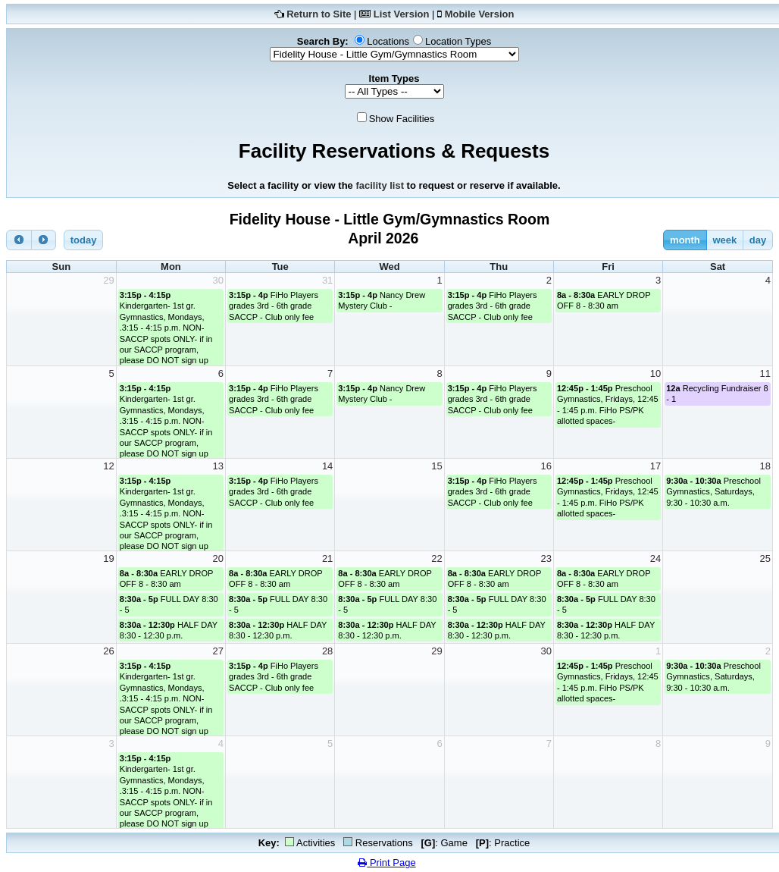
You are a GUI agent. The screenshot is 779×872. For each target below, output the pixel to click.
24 (655, 558)
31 (327, 280)
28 (327, 651)
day (757, 240)
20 (218, 558)
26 (108, 651)
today (83, 240)
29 (108, 280)
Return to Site (318, 14)
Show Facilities (402, 118)
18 (765, 466)
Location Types (458, 41)
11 (765, 373)
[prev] (19, 240)
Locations (388, 41)
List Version (402, 14)
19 (108, 558)
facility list (379, 185)
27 (218, 651)
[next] (44, 240)
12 (108, 466)
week (724, 240)
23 (545, 558)
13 (218, 466)
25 (765, 558)
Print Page (386, 862)
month (685, 240)
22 (436, 558)
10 (655, 373)
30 (218, 280)
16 (545, 466)
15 (436, 466)
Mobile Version (480, 14)
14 (327, 466)
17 (655, 466)
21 (327, 558)
